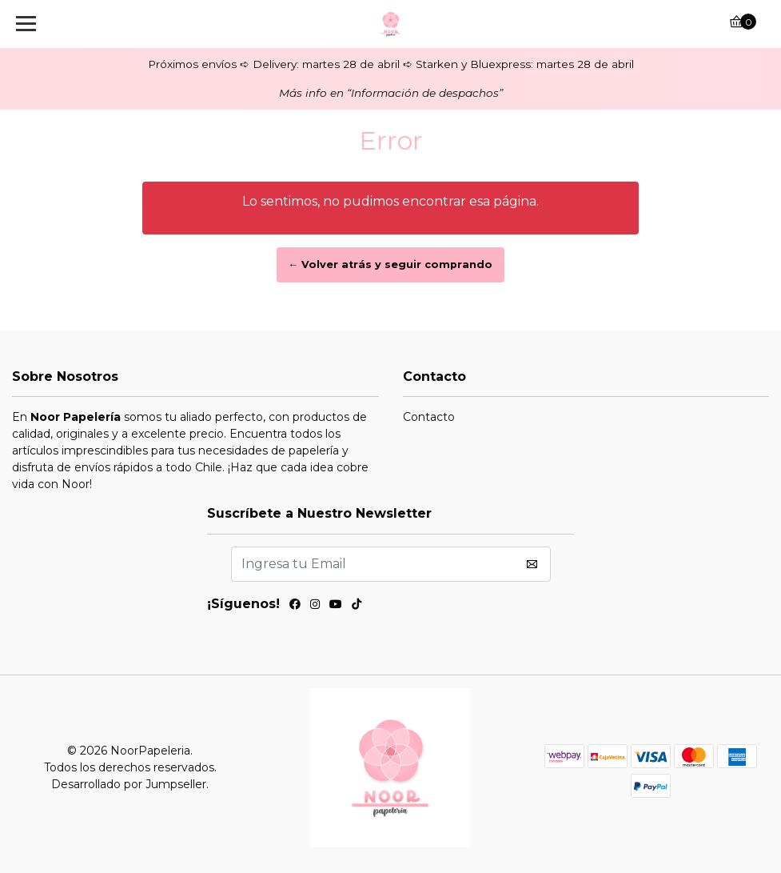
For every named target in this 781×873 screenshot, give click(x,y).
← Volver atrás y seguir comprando (391, 264)
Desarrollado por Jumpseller (128, 784)
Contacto (429, 417)
